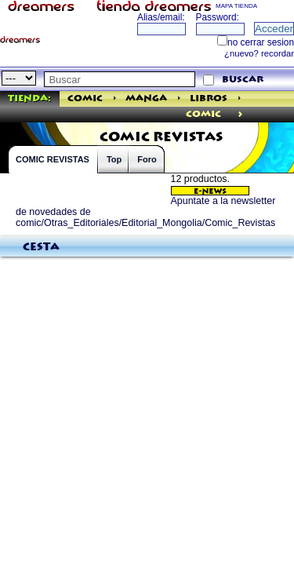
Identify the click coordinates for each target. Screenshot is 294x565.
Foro (146, 159)
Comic (85, 98)
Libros (208, 98)
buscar (242, 79)
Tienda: (29, 98)
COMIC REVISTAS (52, 159)
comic (203, 114)
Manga (146, 98)
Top (114, 159)
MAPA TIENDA (236, 5)
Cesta (41, 247)
